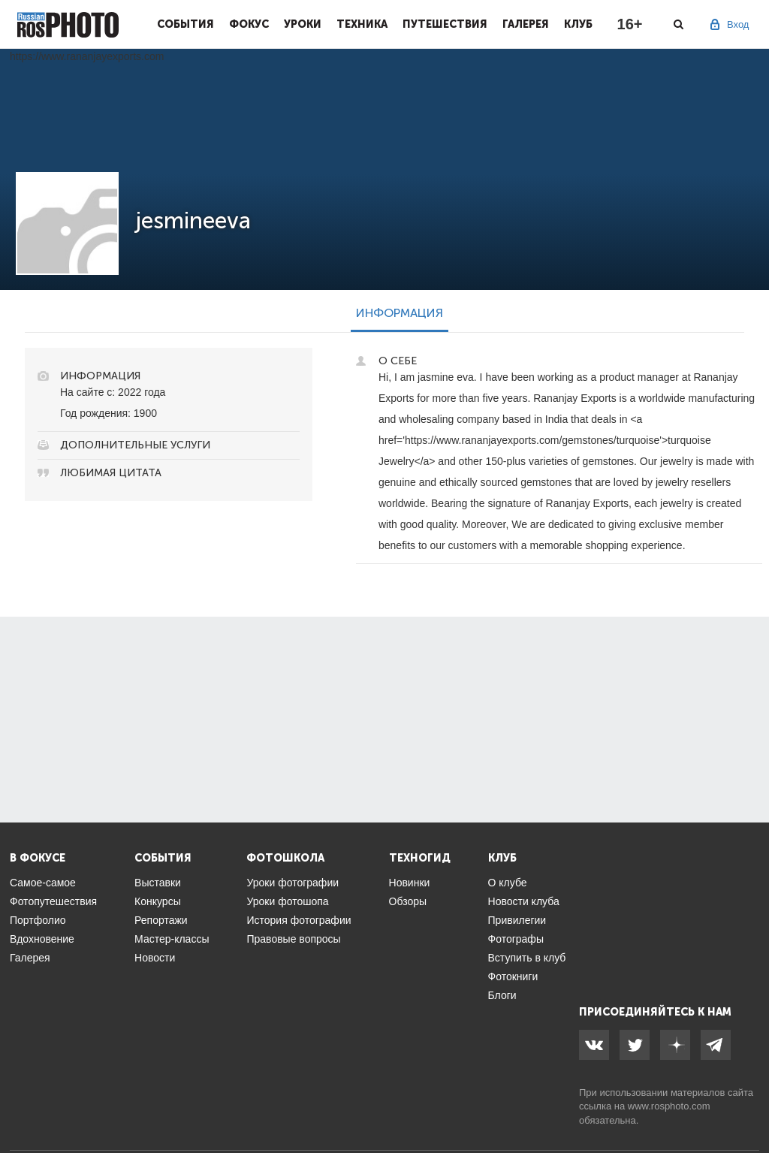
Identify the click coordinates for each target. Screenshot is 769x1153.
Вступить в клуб (527, 958)
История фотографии (298, 920)
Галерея (525, 24)
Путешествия (445, 24)
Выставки (157, 883)
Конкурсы (157, 901)
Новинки (409, 883)
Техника (362, 24)
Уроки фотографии (292, 883)
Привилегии (517, 920)
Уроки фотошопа (287, 901)
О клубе (507, 883)
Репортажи (161, 920)
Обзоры (408, 901)
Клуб (578, 24)
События (185, 24)
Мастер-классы (171, 939)
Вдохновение (42, 939)
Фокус (249, 24)
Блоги (502, 995)
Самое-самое (43, 883)
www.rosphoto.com (669, 1106)
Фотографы (516, 939)
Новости (154, 958)
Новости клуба (523, 901)
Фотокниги (513, 976)
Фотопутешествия (53, 901)
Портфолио (38, 920)
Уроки (302, 24)
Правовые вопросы (293, 939)
